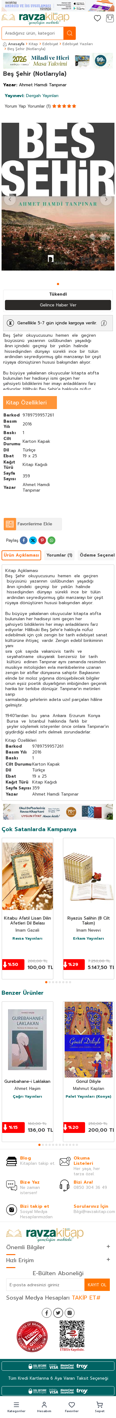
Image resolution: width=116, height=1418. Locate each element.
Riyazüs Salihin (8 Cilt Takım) (88, 921)
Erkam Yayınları (88, 938)
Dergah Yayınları (31, 95)
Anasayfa (13, 43)
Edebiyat (50, 43)
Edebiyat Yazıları (77, 43)
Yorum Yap (15, 106)
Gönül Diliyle (88, 1081)
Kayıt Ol (97, 1285)
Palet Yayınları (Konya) (88, 1096)
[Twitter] (58, 1313)
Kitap (33, 43)
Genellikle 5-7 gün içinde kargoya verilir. (57, 323)
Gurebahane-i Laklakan (27, 1081)
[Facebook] (47, 1313)
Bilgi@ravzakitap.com (94, 1212)
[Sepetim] (109, 19)
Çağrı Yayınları (27, 1096)
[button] (58, 284)
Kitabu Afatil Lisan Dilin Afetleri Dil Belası (27, 921)
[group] (58, 196)
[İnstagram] (70, 1313)
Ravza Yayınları (27, 938)
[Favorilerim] (97, 19)
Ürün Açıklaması (21, 555)
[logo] (35, 19)
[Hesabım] (85, 19)
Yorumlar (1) (39, 106)
